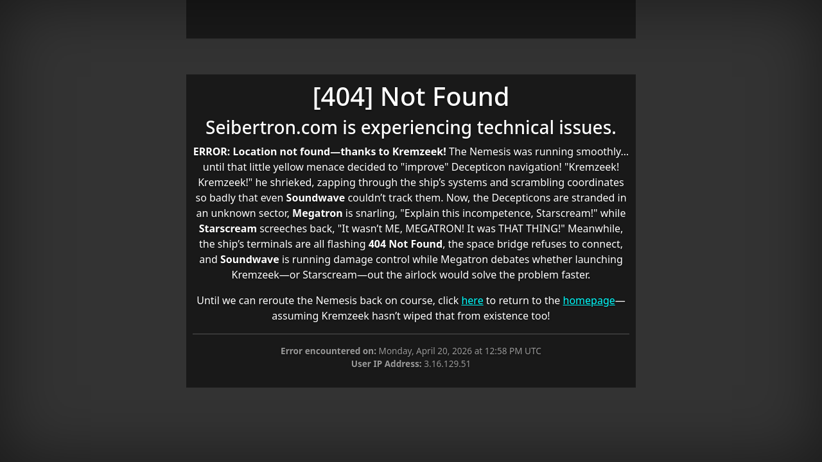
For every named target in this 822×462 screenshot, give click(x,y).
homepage (589, 300)
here (472, 300)
